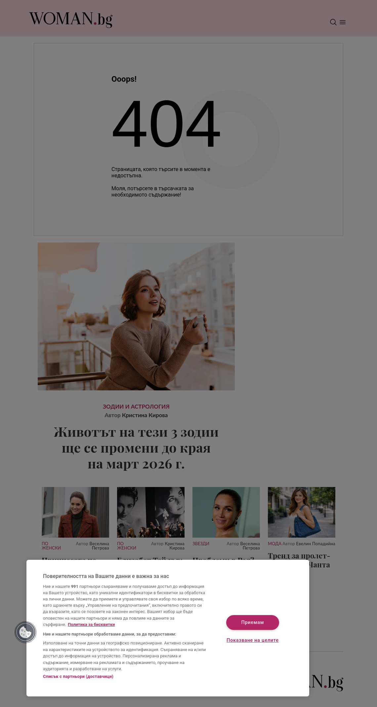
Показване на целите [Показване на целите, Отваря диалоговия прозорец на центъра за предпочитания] (252, 640)
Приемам (252, 623)
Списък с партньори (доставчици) (78, 676)
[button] (25, 632)
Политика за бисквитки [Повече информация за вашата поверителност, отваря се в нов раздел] (91, 624)
